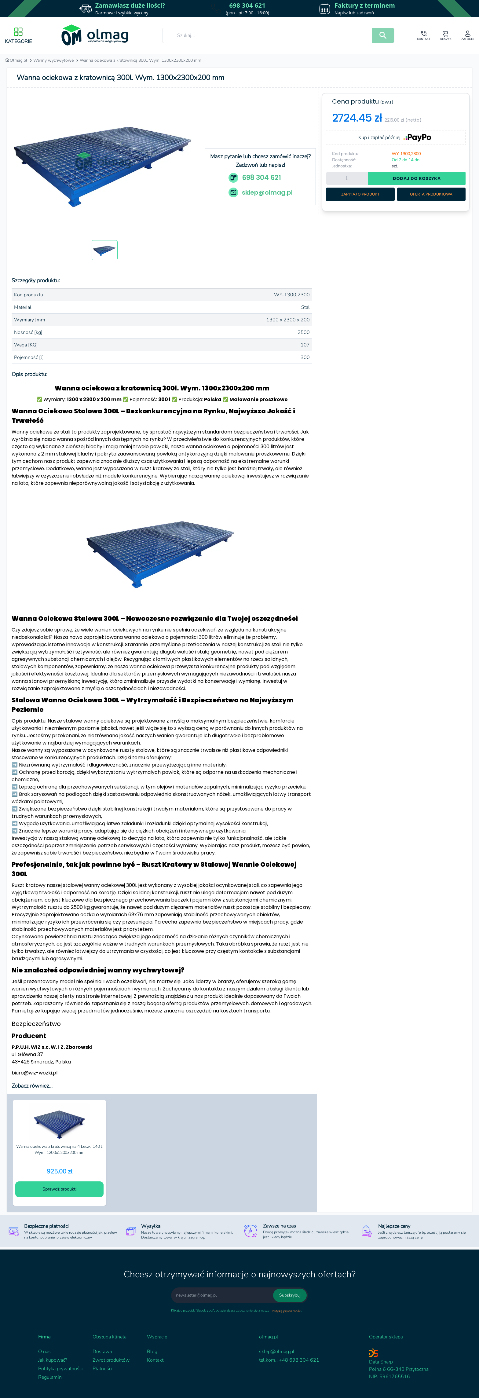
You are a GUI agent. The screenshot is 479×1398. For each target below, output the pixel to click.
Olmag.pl (16, 60)
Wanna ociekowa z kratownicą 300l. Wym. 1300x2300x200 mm (140, 60)
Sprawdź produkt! (59, 1189)
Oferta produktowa (431, 194)
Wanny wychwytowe (53, 60)
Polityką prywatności (285, 1311)
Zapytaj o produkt (360, 194)
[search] (383, 35)
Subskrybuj (290, 1295)
